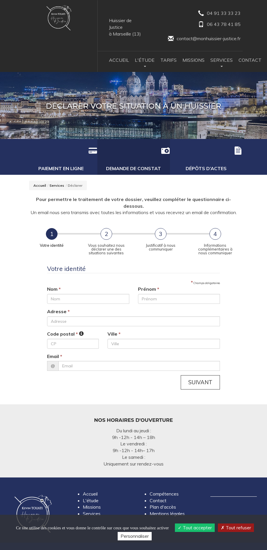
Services (56, 174)
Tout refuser (236, 527)
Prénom (148, 278)
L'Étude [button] (145, 63)
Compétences (164, 483)
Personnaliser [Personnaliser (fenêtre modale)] (135, 536)
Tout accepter (195, 527)
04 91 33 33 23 (219, 13)
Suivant (199, 371)
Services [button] (221, 63)
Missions (193, 61)
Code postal (62, 322)
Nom (54, 278)
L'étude (90, 489)
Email (54, 345)
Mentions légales (167, 503)
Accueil (119, 61)
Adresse (58, 300)
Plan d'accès (163, 496)
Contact (250, 61)
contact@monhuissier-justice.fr (204, 39)
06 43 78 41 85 (219, 25)
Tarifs (168, 61)
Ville (114, 322)
